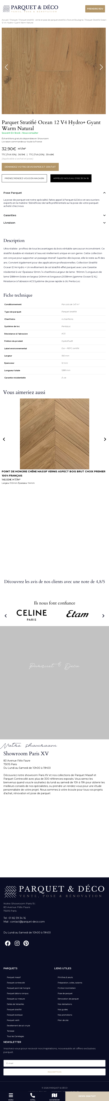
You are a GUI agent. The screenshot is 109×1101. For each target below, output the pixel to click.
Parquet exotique (15, 1015)
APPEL (32, 1100)
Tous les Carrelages (15, 1036)
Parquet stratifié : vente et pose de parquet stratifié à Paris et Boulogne (51, 20)
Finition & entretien (67, 988)
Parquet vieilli (13, 1020)
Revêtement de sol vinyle (18, 1025)
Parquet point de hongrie (18, 988)
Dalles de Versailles (15, 1004)
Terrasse (10, 1031)
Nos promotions (65, 1015)
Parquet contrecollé (16, 982)
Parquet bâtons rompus (17, 993)
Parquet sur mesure (16, 999)
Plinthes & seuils (65, 977)
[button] (4, 439)
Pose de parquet (65, 993)
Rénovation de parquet (68, 999)
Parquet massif (14, 977)
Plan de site (63, 1020)
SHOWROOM (54, 1100)
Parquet (14, 20)
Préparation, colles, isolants (70, 982)
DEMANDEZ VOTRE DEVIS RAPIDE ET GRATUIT (30, 167)
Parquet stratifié (14, 1009)
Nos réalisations (65, 1004)
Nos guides (63, 1009)
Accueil (5, 20)
